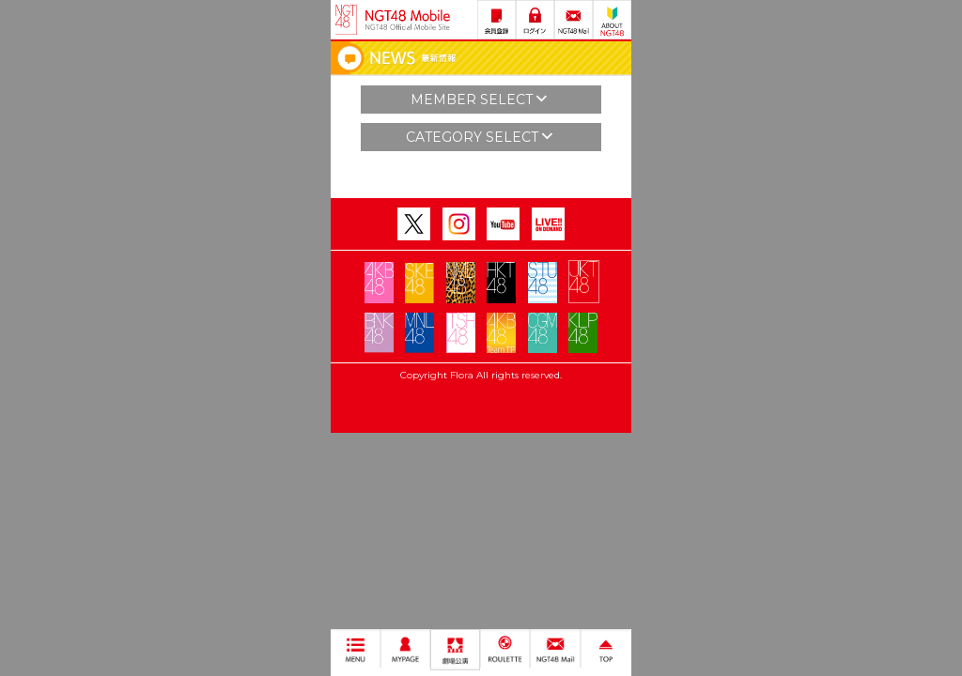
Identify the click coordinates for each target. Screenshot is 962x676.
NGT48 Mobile (407, 20)
